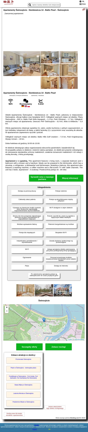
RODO (34, 429)
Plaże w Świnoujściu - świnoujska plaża (23, 368)
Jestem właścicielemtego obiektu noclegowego (54, 407)
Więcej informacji (70, 178)
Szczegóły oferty (29, 347)
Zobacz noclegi (59, 347)
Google (36, 425)
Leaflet (70, 339)
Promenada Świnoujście (23, 359)
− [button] (7, 311)
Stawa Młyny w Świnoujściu (23, 385)
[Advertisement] (44, 33)
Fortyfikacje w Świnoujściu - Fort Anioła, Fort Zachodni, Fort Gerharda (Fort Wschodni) (23, 377)
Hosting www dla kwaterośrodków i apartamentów (14, 414)
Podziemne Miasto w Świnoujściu (23, 402)
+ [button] (7, 307)
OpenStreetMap (79, 339)
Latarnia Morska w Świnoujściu (23, 393)
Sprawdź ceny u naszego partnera (42, 178)
